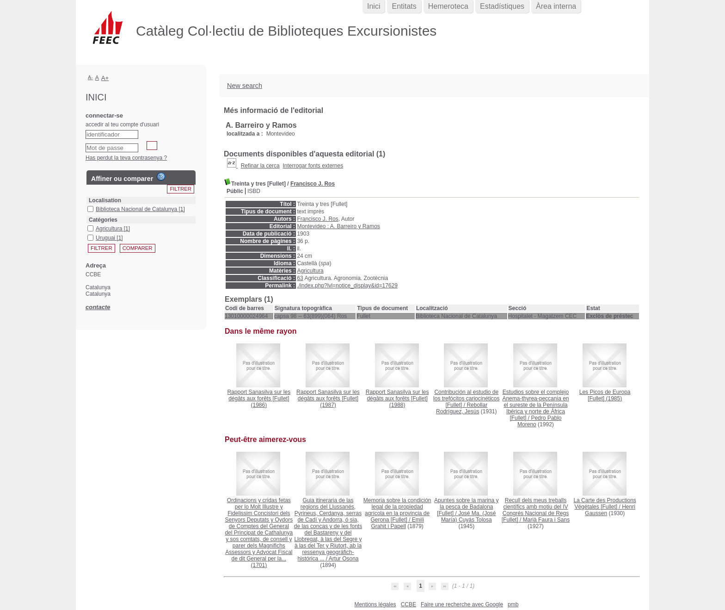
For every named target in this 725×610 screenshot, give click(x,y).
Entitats (404, 6)
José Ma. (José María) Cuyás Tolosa (468, 516)
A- (90, 77)
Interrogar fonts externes (313, 165)
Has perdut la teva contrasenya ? (126, 158)
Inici (373, 6)
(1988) (397, 398)
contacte (98, 307)
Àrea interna (556, 6)
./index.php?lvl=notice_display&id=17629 (347, 285)
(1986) (258, 398)
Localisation (105, 200)
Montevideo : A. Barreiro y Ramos (338, 226)
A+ (105, 78)
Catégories (103, 220)
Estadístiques (502, 6)
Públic (235, 191)
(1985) (605, 395)
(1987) (328, 398)
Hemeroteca (448, 6)
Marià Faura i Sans (546, 520)
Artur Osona (344, 558)
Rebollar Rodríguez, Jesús (461, 408)
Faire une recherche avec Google (462, 604)
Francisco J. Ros (312, 184)
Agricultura (310, 271)
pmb (513, 604)
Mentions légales (375, 604)
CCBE (408, 604)
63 (300, 278)
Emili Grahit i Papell (397, 523)
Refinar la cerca (260, 165)
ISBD (253, 191)
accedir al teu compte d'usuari (122, 124)
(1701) (259, 532)
